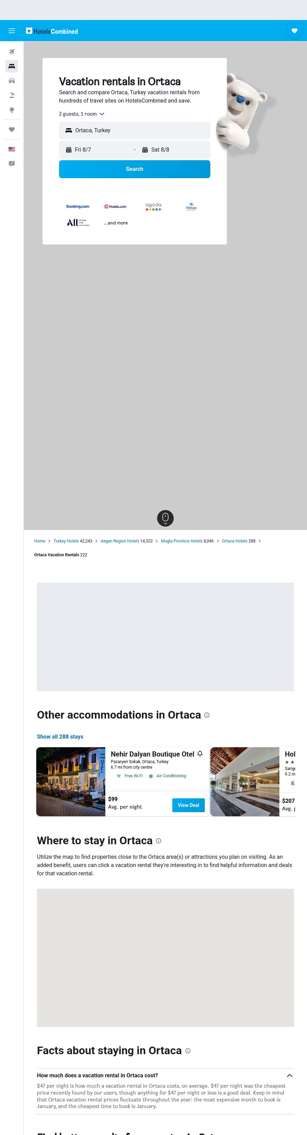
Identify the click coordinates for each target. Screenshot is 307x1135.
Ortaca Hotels (235, 541)
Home (39, 541)
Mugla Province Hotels (181, 541)
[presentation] (207, 715)
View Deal (188, 805)
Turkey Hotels (66, 541)
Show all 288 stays (60, 736)
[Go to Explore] (12, 110)
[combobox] (82, 113)
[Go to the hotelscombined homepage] (52, 30)
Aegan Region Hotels (119, 541)
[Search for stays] (12, 66)
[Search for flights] (12, 52)
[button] (11, 30)
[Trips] (12, 129)
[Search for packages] (12, 95)
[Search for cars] (12, 81)
